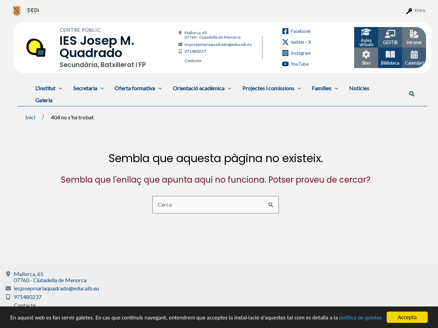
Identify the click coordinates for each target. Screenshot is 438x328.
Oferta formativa (138, 88)
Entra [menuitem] (420, 10)
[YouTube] (295, 64)
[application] (58, 88)
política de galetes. (361, 317)
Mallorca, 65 (212, 35)
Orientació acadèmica (202, 88)
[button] (412, 94)
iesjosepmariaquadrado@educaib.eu (218, 44)
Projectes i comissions (271, 88)
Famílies (325, 88)
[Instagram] (296, 53)
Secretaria (88, 88)
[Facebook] (296, 31)
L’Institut (48, 88)
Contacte (192, 60)
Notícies (359, 88)
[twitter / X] (296, 42)
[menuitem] (17, 10)
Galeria (43, 100)
